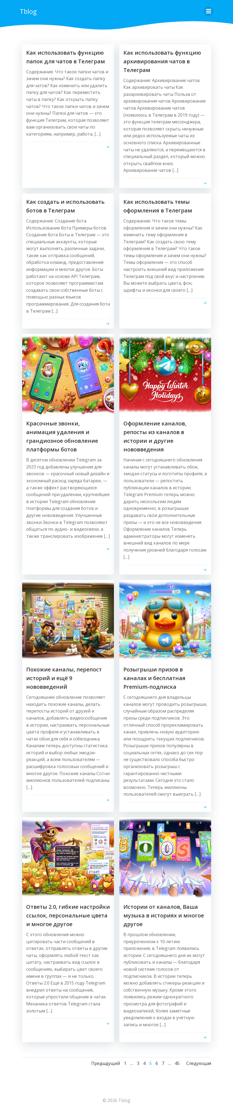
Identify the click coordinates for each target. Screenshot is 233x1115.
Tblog (27, 10)
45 (177, 1064)
